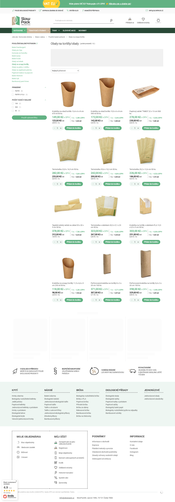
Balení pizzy (16, 56)
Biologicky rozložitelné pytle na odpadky (121, 410)
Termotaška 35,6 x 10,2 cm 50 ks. (104, 169)
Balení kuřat (16, 59)
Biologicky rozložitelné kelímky (24, 399)
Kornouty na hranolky (19, 53)
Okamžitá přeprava (91, 11)
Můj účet (60, 436)
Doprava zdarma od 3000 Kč (52, 11)
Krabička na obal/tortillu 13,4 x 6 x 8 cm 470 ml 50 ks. (68, 112)
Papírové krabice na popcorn (22, 73)
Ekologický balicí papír (114, 407)
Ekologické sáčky (112, 399)
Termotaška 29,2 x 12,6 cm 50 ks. (142, 169)
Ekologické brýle (18, 416)
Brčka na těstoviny (83, 416)
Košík (61, 463)
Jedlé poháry (17, 402)
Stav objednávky (27, 443)
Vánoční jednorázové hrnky (23, 419)
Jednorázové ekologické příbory (57, 413)
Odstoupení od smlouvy (101, 459)
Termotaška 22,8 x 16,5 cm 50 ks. (65, 169)
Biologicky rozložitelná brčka (87, 396)
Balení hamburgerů (19, 47)
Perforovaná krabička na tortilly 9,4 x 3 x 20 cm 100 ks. (145, 284)
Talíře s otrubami (51, 407)
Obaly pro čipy (17, 50)
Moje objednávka (29, 436)
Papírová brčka (82, 402)
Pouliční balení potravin (57, 37)
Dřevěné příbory (50, 416)
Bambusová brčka (83, 413)
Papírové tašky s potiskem (116, 402)
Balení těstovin (17, 76)
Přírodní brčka (82, 405)
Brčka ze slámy (82, 407)
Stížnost (24, 452)
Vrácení (24, 457)
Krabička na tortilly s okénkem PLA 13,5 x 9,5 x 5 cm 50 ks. (145, 226)
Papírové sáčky (112, 405)
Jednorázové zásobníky (153, 399)
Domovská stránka (25, 37)
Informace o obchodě (100, 442)
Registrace (63, 448)
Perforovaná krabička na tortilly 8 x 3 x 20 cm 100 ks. (106, 284)
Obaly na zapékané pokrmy (22, 70)
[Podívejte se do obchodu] (83, 21)
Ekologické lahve (18, 413)
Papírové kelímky (18, 405)
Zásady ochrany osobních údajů (105, 455)
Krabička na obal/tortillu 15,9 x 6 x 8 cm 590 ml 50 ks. (106, 112)
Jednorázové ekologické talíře (56, 402)
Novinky (83, 31)
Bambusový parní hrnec (20, 81)
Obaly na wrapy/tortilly (20, 64)
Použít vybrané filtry (29, 118)
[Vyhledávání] (111, 21)
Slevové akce (69, 31)
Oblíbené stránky (65, 468)
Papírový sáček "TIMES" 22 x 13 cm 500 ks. (145, 112)
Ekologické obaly (112, 396)
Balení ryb (15, 78)
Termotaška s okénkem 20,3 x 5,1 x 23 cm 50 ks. (106, 226)
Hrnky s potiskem (19, 410)
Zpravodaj (63, 483)
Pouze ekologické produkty (25, 11)
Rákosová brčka (82, 410)
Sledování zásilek (28, 447)
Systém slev (74, 11)
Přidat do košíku (74, 128)
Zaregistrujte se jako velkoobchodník (67, 443)
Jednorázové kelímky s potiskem (25, 407)
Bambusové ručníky (113, 413)
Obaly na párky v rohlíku (20, 67)
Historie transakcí (66, 473)
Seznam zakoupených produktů (71, 458)
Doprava (95, 445)
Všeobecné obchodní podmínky (104, 452)
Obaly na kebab (17, 61)
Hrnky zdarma (17, 396)
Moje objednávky (65, 453)
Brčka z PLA (81, 399)
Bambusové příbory (52, 419)
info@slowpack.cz (156, 11)
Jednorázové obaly (151, 396)
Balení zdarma (50, 396)
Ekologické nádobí (51, 399)
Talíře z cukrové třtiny (52, 410)
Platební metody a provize (102, 448)
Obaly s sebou (40, 37)
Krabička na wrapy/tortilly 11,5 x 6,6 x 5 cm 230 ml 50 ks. (68, 284)
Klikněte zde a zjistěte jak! (120, 4)
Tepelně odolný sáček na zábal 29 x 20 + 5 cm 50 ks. (68, 226)
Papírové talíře (50, 405)
